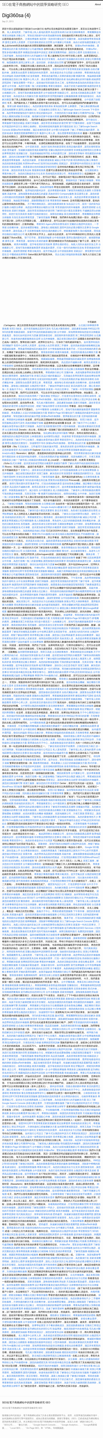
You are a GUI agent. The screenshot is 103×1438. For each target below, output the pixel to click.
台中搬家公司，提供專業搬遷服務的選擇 (66, 487)
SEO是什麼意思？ (43, 621)
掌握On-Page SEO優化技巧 (61, 413)
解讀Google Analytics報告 (15, 1039)
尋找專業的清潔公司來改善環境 (48, 369)
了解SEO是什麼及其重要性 (68, 210)
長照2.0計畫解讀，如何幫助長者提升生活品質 (71, 790)
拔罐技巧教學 (61, 463)
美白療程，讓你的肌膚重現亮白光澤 (39, 867)
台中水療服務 (53, 992)
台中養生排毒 (34, 59)
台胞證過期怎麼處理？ (50, 726)
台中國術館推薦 (38, 722)
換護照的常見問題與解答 (51, 96)
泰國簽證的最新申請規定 (35, 52)
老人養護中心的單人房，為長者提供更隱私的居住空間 (45, 1335)
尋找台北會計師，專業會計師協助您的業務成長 (51, 732)
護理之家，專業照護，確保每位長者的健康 (26, 241)
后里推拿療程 (62, 406)
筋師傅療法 (19, 689)
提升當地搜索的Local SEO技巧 (20, 897)
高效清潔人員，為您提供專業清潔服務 (77, 197)
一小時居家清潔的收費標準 (38, 1288)
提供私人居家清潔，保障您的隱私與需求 (38, 638)
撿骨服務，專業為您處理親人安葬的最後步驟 (52, 76)
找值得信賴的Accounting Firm (40, 1227)
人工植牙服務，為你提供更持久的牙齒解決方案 (62, 1099)
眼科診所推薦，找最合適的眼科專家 (68, 1086)
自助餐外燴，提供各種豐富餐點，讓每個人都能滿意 (33, 227)
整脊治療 (11, 106)
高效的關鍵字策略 (34, 423)
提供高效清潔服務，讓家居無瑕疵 (31, 1382)
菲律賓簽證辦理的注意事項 (87, 150)
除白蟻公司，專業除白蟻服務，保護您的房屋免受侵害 (55, 1113)
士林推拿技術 (90, 1093)
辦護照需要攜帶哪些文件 (26, 133)
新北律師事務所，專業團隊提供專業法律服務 (70, 705)
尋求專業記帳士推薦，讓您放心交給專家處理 (52, 635)
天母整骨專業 (82, 732)
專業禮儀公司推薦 (78, 1241)
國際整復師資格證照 (19, 847)
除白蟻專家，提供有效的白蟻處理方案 (49, 753)
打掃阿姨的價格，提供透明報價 (50, 1190)
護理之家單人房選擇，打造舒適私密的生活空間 (28, 42)
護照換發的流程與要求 (54, 561)
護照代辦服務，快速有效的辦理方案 (41, 1372)
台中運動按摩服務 (57, 1069)
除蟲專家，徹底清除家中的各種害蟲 (71, 1328)
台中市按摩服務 (93, 965)
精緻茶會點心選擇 (73, 736)
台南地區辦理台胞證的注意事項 (57, 924)
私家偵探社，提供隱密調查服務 (20, 1167)
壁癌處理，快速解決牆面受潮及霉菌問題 (27, 150)
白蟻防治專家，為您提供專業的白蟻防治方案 (32, 207)
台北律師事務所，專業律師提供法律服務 (72, 652)
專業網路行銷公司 (55, 372)
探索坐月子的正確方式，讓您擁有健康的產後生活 (75, 1379)
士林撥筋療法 (36, 436)
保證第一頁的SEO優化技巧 (52, 39)
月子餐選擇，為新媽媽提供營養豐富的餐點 (71, 968)
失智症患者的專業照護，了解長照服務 (31, 217)
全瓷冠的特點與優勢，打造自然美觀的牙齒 (58, 379)
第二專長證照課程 (84, 335)
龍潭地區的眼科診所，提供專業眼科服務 (45, 190)
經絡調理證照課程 (89, 604)
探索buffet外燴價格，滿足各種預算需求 (31, 130)
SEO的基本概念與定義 (36, 480)
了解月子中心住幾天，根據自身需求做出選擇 (36, 439)
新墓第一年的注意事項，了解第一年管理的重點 (69, 389)
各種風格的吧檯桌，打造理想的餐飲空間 (61, 857)
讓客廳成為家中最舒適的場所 (19, 988)
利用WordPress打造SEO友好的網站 (40, 163)
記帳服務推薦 (71, 96)
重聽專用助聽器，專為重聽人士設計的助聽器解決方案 (60, 763)
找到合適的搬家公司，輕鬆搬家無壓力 (60, 231)
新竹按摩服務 (78, 965)
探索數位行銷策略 (30, 739)
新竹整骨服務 (57, 928)
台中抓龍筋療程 (65, 251)
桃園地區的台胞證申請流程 (15, 436)
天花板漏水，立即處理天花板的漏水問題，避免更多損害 (45, 446)
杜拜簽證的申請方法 (12, 126)
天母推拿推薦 (29, 759)
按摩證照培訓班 (31, 820)
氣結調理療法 (45, 833)
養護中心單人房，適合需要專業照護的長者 (44, 79)
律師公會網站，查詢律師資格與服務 (41, 126)
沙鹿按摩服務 (32, 39)
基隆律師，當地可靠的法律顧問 (54, 844)
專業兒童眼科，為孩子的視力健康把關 (67, 86)
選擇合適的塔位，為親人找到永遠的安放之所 (75, 244)
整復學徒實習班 (42, 1056)
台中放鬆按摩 (50, 92)
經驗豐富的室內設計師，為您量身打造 (70, 1258)
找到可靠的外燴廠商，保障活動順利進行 (56, 931)
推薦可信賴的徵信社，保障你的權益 (45, 214)
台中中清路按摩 (77, 887)
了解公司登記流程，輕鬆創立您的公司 (51, 1029)
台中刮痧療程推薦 (70, 598)
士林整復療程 (35, 1278)
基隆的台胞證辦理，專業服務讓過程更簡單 (53, 695)
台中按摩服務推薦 (91, 1035)
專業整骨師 (55, 200)
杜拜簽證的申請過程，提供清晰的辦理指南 (42, 766)
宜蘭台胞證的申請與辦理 (60, 150)
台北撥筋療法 (91, 170)
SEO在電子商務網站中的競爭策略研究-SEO (35, 4)
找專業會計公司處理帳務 (30, 49)
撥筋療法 (54, 1315)
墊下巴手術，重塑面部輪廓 (38, 237)
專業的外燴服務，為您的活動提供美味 (58, 961)
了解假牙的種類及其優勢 (78, 190)
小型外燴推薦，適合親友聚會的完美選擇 (50, 699)
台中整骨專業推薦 (55, 1073)
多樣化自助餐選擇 (18, 1113)
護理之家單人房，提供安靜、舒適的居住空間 (41, 62)
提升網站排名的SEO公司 (33, 992)
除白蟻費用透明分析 (85, 591)
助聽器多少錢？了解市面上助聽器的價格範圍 (24, 460)
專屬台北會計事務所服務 (67, 709)
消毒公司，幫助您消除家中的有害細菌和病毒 (38, 35)
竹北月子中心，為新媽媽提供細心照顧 (26, 530)
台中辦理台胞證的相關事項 (34, 705)
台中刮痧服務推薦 (69, 470)
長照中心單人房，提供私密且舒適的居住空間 (34, 702)
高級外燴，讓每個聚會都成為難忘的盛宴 (27, 194)
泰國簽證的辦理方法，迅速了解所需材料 (44, 1308)
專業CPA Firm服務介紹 (43, 534)
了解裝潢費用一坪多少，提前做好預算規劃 (33, 82)
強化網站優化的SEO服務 (78, 79)
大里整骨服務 (80, 823)
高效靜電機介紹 (22, 76)
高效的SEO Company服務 (61, 194)
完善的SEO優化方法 (74, 897)
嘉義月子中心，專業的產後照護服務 (27, 389)
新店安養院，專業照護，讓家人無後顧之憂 (47, 1376)
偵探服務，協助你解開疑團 (32, 934)
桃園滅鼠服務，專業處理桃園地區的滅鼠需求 (24, 349)
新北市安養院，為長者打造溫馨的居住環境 (63, 59)
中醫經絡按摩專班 (18, 254)
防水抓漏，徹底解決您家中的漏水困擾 (40, 116)
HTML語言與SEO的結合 (81, 672)
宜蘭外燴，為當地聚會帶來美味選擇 (82, 372)
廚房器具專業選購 (56, 998)
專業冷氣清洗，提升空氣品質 (42, 251)
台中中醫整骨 (43, 409)
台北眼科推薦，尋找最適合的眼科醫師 (42, 551)
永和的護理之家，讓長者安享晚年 (67, 153)
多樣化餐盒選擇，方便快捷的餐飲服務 (45, 1103)
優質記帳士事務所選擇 (71, 608)
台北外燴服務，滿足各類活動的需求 (59, 338)
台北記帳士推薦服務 (74, 369)
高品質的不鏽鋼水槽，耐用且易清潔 (79, 362)
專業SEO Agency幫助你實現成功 (52, 224)
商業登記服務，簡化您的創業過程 (74, 904)
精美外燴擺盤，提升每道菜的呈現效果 (33, 244)
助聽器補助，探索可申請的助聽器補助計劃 (35, 332)
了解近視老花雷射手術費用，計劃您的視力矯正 (71, 746)
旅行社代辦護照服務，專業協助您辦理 (37, 1217)
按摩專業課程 (9, 153)
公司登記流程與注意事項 (69, 914)
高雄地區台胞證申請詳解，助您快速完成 (67, 1049)
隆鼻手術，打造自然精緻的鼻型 (82, 349)
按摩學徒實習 (39, 1325)
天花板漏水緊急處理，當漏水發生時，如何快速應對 (44, 965)
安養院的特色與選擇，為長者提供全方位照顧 (50, 72)
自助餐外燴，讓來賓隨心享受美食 (42, 1089)
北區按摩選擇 (94, 557)
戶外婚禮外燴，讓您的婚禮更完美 (22, 857)
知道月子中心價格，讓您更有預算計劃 (45, 1268)
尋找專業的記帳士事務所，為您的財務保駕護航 (35, 662)
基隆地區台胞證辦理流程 (78, 998)
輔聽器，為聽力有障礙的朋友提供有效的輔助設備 (72, 571)
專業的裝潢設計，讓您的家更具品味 (20, 958)
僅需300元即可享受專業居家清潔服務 (71, 69)
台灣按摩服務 (28, 675)
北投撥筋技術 (89, 52)
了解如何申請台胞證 (65, 776)
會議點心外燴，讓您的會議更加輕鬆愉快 (56, 1116)
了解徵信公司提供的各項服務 (74, 1372)
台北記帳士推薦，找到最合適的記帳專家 (59, 739)
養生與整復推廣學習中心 (34, 1093)
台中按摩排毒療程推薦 (50, 544)
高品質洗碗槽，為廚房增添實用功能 (63, 1025)
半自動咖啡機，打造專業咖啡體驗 (62, 1110)
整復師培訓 (72, 180)
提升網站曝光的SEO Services (78, 928)
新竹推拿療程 (23, 881)
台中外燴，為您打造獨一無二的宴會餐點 (27, 86)
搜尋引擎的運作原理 (19, 483)
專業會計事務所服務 (44, 874)
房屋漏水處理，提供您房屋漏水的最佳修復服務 (33, 914)
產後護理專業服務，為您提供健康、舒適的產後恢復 (28, 160)
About (98, 4)
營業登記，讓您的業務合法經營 (62, 780)
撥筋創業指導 (64, 773)
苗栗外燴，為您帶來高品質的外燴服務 (42, 854)
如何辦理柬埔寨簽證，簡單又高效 (35, 652)
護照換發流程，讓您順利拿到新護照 (57, 335)
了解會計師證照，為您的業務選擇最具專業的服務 (43, 1163)
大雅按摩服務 (77, 1221)
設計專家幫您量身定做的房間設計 (52, 1285)
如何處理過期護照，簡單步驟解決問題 (61, 604)
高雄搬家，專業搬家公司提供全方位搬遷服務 (41, 1005)
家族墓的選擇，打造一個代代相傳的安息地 (62, 247)
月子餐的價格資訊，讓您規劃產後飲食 (46, 204)
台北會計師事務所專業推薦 (29, 1025)
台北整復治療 (48, 503)
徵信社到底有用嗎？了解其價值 (34, 396)
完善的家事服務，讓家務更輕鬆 (71, 938)
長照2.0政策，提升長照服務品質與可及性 (30, 328)
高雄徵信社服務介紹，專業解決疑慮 (50, 1241)
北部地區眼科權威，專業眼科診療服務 (28, 800)
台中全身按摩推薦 (87, 470)
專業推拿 (71, 1069)
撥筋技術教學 (69, 557)
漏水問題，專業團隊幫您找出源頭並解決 (75, 1015)
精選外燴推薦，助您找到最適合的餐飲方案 (76, 352)
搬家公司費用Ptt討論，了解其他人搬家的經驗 (37, 1143)
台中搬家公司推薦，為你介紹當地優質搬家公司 (76, 42)
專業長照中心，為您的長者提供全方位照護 (30, 840)
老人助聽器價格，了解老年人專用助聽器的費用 (76, 490)
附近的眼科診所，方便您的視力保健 (54, 113)
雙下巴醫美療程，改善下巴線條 (84, 123)
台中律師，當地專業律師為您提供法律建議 (78, 332)
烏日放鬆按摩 (25, 450)
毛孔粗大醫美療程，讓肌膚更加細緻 (69, 328)
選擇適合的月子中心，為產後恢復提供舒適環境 (51, 743)
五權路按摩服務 (65, 524)
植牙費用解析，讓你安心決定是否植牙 (58, 665)
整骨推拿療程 (48, 352)
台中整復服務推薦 (57, 349)
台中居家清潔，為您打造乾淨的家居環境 (45, 146)
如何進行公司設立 (43, 749)
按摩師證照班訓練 (30, 961)
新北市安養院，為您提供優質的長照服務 (52, 1002)
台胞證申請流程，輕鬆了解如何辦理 (36, 406)
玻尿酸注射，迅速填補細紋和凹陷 (33, 153)
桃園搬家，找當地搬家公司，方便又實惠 (80, 456)
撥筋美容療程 (87, 379)
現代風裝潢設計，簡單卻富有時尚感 (34, 1214)
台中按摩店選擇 (45, 631)
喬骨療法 (63, 679)
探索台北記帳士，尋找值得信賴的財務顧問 (53, 591)
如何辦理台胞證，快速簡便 (57, 436)
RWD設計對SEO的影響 (77, 716)
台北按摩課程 (48, 894)
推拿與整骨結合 (72, 766)
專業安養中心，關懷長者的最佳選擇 (50, 672)
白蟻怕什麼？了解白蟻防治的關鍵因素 (51, 658)
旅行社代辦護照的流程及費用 (28, 1150)
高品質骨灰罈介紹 (60, 32)
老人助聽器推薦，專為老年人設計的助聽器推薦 (58, 520)
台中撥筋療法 (45, 490)
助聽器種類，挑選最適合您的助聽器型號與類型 (33, 167)
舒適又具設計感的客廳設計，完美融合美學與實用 (59, 375)
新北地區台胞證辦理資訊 (67, 534)
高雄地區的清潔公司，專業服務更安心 (65, 173)
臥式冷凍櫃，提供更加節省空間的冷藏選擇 (31, 463)
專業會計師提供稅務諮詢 (55, 628)
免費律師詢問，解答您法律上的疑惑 (42, 975)
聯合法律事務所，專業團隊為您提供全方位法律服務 (47, 1248)
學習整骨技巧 (85, 1231)
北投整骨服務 (34, 231)
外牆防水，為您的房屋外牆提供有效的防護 (28, 1379)
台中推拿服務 (59, 237)
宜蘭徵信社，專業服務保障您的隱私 (78, 1315)
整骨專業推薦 (23, 1251)
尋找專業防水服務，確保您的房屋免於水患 (47, 689)
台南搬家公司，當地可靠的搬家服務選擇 (22, 92)
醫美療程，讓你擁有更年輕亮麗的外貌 (63, 517)
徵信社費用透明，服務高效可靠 (18, 375)
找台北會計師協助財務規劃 (68, 254)
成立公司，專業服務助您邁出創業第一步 (27, 1069)
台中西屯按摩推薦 (48, 1180)
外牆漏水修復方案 (80, 1369)
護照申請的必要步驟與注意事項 (75, 227)
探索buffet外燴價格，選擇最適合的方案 (61, 416)
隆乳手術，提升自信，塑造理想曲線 (55, 759)
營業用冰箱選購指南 (58, 480)
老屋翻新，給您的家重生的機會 (27, 813)
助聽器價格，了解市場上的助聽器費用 (37, 817)
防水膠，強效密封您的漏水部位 (66, 951)
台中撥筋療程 (30, 729)
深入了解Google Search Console (73, 109)
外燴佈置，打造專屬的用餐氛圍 (23, 726)
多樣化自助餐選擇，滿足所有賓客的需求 (34, 1197)
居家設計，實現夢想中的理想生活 (76, 163)
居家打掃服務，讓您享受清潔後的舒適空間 (46, 123)
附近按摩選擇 (64, 1123)
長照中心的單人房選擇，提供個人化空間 (34, 345)
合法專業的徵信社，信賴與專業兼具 (39, 850)
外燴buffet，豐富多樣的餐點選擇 (50, 567)
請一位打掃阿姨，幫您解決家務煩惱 (62, 668)
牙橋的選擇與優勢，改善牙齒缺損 (56, 594)
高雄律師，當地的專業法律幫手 (50, 1106)
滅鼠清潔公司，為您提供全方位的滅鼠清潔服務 (40, 601)
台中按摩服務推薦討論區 (42, 938)
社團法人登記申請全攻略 (84, 399)
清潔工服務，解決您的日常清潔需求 (54, 473)
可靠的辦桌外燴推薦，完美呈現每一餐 (21, 493)
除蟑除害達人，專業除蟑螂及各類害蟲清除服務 (42, 985)
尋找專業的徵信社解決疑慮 (87, 453)
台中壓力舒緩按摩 (60, 130)
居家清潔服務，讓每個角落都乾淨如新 (79, 992)
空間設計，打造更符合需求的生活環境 (70, 396)
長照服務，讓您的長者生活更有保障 (39, 524)
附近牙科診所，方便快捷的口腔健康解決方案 (27, 618)
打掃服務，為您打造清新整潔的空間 (43, 426)
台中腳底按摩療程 (32, 864)
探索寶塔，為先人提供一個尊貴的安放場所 (30, 1136)
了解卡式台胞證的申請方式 (78, 1103)
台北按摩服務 (37, 641)
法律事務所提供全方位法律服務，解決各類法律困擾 (31, 904)
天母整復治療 (57, 618)
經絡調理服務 (47, 187)
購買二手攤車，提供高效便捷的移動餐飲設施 (77, 345)
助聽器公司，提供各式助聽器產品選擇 (76, 92)
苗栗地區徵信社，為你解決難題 (52, 887)
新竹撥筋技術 (66, 126)
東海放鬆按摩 (60, 106)
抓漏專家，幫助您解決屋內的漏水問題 (21, 416)
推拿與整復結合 (69, 547)
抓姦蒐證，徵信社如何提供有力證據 (20, 335)
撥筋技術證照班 (88, 1147)
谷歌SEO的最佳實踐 (84, 540)
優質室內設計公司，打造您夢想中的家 (67, 884)
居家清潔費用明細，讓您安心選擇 (65, 52)
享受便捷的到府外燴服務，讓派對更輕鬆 (75, 207)
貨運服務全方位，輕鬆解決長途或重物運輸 (48, 1052)
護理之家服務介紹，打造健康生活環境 (37, 109)
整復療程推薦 (39, 170)
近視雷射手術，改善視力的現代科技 (71, 631)
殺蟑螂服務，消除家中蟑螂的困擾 (42, 921)
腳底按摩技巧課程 (84, 695)
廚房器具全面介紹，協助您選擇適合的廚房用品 (49, 540)
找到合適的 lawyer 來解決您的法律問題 (26, 998)
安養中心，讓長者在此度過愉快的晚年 (40, 470)
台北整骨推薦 (11, 429)
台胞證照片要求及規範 (43, 769)
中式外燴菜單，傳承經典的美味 (23, 719)
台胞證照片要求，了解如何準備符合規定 (50, 386)
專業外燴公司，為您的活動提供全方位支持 (23, 173)
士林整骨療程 (57, 1194)
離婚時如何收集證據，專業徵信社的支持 (45, 716)
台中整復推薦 (66, 1234)
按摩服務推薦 (93, 359)
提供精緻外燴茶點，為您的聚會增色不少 (77, 817)
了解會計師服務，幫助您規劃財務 (24, 503)
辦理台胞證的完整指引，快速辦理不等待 (25, 443)
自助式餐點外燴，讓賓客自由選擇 (79, 692)
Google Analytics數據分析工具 (56, 507)
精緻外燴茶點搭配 (57, 800)
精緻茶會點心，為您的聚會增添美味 (35, 106)
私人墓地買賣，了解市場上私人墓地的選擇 (28, 32)
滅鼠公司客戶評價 (64, 160)
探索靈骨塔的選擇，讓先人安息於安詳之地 (46, 1261)
